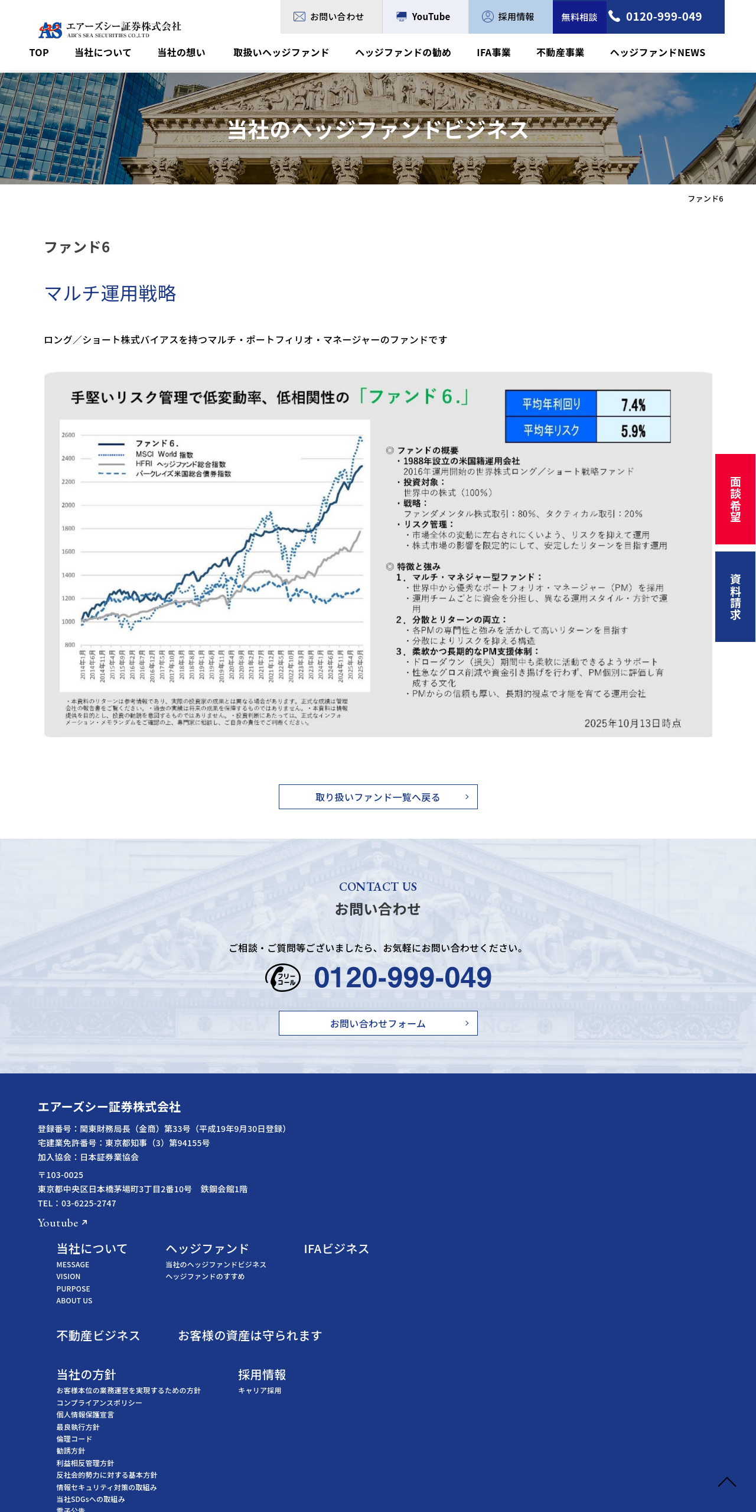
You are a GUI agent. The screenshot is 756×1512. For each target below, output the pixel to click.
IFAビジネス (616, 1106)
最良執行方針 (340, 1284)
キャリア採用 (530, 1248)
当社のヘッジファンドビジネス (486, 1122)
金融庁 (330, 1419)
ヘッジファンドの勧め (412, 53)
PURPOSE (336, 1146)
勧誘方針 (333, 1308)
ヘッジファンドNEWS (659, 53)
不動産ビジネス (361, 1193)
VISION (331, 1134)
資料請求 (734, 604)
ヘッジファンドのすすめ (476, 1134)
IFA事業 (501, 53)
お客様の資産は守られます (521, 1193)
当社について (120, 53)
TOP (59, 53)
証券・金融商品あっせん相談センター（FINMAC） (401, 1444)
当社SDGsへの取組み (353, 1357)
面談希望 (734, 501)
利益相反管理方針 (348, 1320)
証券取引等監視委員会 (355, 1432)
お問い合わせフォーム (378, 1023)
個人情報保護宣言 (348, 1272)
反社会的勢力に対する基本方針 (369, 1333)
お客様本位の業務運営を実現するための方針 (391, 1248)
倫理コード (337, 1297)
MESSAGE (335, 1122)
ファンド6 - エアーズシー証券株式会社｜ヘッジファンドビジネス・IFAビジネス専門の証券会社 (110, 30)
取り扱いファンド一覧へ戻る (378, 797)
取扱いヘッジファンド (292, 53)
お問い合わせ (330, 16)
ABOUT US (337, 1158)
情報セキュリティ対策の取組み (369, 1344)
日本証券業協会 (344, 1456)
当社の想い (196, 53)
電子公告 (333, 1369)
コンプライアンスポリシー (362, 1260)
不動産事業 (564, 53)
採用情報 (509, 16)
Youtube (58, 1222)
